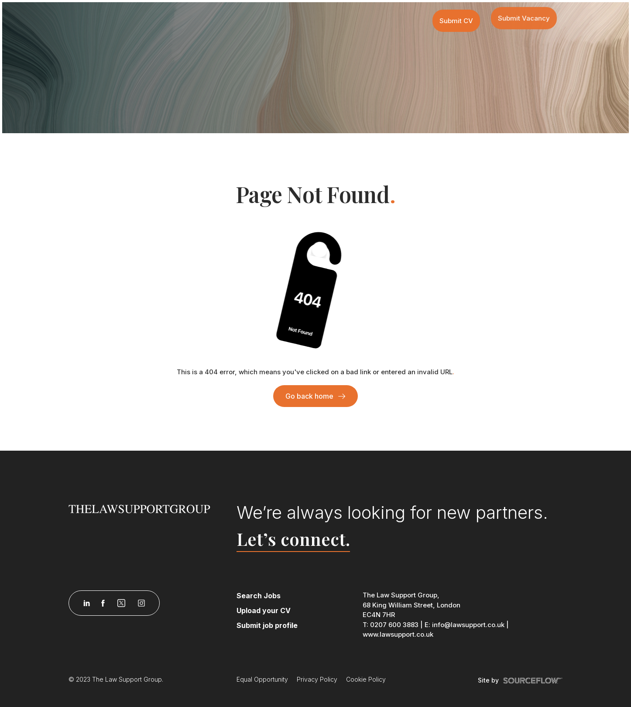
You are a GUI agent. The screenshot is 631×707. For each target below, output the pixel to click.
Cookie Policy (366, 679)
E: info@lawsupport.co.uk (464, 625)
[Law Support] (147, 508)
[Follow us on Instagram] (141, 603)
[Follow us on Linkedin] (86, 603)
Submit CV (456, 21)
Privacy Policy (317, 679)
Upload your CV (264, 610)
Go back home (309, 396)
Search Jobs (259, 595)
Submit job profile (267, 625)
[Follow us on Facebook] (103, 603)
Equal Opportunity (262, 679)
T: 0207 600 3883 (390, 625)
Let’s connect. (293, 538)
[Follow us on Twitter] (121, 603)
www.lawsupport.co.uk (398, 634)
